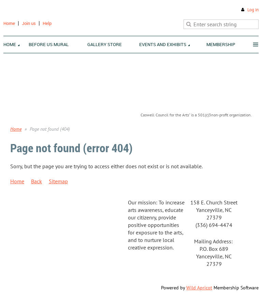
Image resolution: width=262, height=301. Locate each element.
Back (36, 181)
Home (9, 23)
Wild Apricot (199, 288)
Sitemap (58, 181)
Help (47, 23)
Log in (253, 10)
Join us (29, 23)
